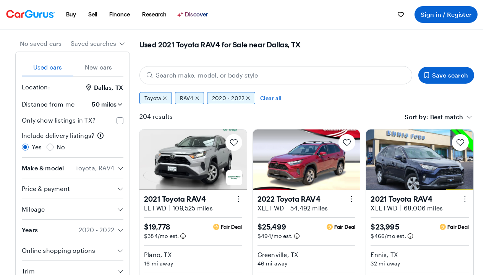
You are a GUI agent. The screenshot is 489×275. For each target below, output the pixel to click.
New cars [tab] (98, 67)
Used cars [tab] (47, 67)
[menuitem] (71, 14)
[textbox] (446, 116)
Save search (446, 75)
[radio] (25, 147)
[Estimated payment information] (183, 236)
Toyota (155, 98)
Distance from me (48, 104)
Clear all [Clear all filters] (271, 98)
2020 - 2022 (231, 98)
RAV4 (189, 98)
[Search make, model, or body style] (275, 75)
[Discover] (194, 14)
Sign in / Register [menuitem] (446, 14)
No (61, 146)
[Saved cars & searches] (400, 14)
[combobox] (98, 44)
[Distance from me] (102, 104)
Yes (37, 146)
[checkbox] (120, 120)
